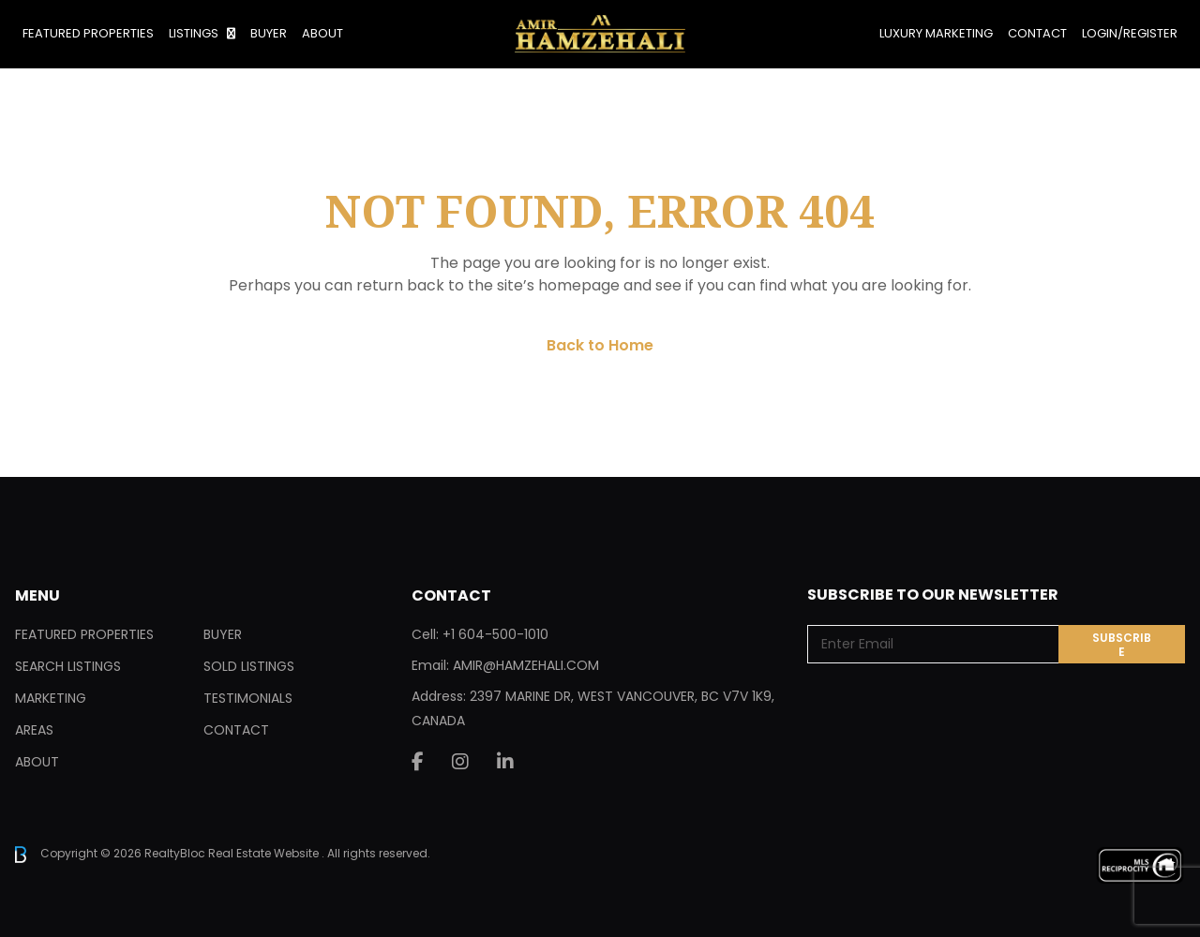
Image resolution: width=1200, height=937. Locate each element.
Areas (34, 730)
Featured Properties (88, 33)
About (322, 33)
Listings (193, 33)
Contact (1037, 33)
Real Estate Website (265, 853)
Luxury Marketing (936, 33)
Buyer (268, 33)
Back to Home (600, 345)
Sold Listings (248, 666)
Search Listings (68, 666)
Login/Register (1130, 33)
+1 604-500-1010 (495, 634)
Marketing (50, 698)
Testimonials (247, 698)
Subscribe (1121, 645)
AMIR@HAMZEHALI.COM (526, 665)
